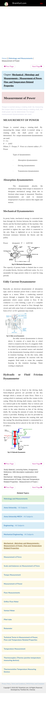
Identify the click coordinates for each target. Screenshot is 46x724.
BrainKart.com (19, 3)
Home (4, 58)
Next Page (37, 66)
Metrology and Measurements (21, 58)
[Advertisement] (23, 33)
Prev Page (9, 66)
